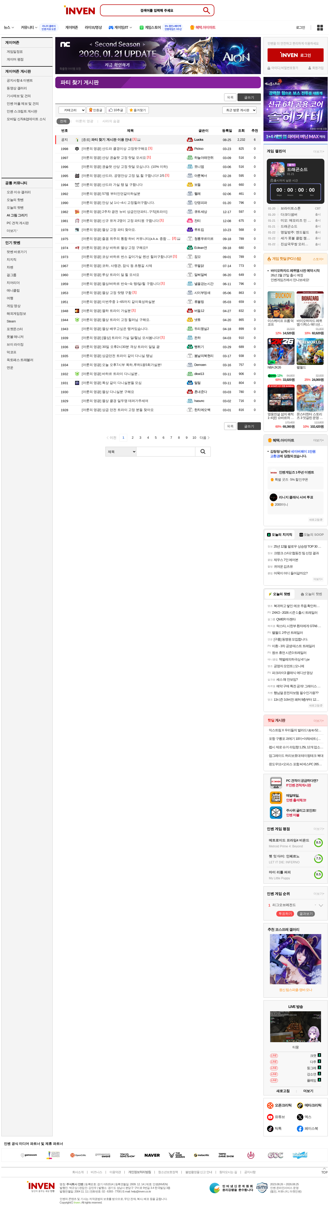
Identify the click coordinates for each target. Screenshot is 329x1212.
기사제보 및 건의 (19, 96)
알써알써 (200, 275)
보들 (197, 185)
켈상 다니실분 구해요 (108, 392)
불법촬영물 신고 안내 (198, 1172)
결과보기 (306, 914)
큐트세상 (200, 212)
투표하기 (285, 914)
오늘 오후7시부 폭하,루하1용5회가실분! (122, 365)
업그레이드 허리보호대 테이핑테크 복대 (296, 756)
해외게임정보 (16, 313)
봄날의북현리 (204, 356)
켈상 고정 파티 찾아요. (109, 230)
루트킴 (199, 230)
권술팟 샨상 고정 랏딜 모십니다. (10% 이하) (125, 167)
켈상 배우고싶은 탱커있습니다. (115, 329)
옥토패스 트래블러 (20, 360)
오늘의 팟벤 (15, 207)
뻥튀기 (199, 347)
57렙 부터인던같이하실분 (111, 194)
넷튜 (197, 320)
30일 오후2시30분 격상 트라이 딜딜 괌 (121, 347)
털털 (197, 383)
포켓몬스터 (15, 329)
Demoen (200, 365)
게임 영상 (13, 306)
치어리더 (13, 282)
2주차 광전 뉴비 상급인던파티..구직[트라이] (124, 212)
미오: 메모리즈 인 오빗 (296, 220)
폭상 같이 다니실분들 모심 (112, 383)
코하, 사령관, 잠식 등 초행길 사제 (117, 266)
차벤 (10, 267)
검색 (203, 451)
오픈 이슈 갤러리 (19, 192)
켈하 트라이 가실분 (106, 311)
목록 (230, 97)
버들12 (199, 311)
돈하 (197, 338)
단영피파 (200, 203)
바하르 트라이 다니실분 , (110, 374)
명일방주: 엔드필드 (295, 232)
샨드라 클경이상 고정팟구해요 (115, 149)
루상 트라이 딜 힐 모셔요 (110, 275)
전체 (63, 121)
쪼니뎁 (199, 167)
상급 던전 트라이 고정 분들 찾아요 (118, 410)
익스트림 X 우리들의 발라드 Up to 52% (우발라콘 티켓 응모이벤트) (296, 730)
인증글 (97, 110)
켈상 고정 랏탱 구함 (107, 293)
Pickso (198, 149)
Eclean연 (200, 248)
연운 (10, 367)
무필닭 (199, 266)
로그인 (300, 27)
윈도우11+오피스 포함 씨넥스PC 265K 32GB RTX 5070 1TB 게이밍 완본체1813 (296, 764)
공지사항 (249, 1172)
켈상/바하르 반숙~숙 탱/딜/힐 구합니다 (121, 284)
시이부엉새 (202, 293)
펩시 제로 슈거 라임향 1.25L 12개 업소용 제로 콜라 (296, 747)
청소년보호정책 (168, 1172)
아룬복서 (200, 176)
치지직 (11, 259)
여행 (10, 298)
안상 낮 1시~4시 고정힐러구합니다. (118, 203)
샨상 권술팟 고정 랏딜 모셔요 (114, 158)
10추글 (118, 110)
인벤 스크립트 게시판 (22, 111)
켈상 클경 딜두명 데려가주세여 (115, 401)
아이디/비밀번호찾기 (284, 68)
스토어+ (318, 259)
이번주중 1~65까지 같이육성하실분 (118, 302)
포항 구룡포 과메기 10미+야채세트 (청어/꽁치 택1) (296, 739)
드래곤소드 (297, 169)
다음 (203, 438)
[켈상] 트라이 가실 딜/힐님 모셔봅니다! (121, 338)
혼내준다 (200, 392)
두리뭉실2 (201, 329)
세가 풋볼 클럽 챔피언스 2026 (296, 238)
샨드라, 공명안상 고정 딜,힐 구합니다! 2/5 (123, 176)
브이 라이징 (15, 344)
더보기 (308, 1091)
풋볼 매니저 (15, 336)
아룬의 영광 (84, 121)
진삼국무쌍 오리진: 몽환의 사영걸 (296, 244)
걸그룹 (11, 275)
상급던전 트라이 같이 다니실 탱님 (117, 356)
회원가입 (318, 68)
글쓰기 (249, 97)
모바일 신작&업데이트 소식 (26, 119)
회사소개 (78, 1172)
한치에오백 (202, 410)
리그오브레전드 (284, 905)
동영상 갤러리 (17, 88)
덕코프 (11, 352)
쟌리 (197, 221)
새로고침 (314, 519)
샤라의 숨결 (111, 121)
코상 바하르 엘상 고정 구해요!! (115, 248)
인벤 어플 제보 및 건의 (23, 103)
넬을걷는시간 (204, 284)
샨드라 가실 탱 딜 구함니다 (112, 185)
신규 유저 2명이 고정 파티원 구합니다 (120, 221)
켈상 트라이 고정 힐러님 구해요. (116, 320)
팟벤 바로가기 (17, 251)
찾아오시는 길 (228, 1172)
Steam (11, 321)
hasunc (199, 401)
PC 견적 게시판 (18, 223)
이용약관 (115, 1172)
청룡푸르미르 (204, 239)
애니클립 (13, 290)
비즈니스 (96, 1172)
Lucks (198, 140)
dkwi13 (199, 374)
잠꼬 (197, 257)
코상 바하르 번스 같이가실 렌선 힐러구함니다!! (127, 257)
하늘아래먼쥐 (204, 158)
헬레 (197, 194)
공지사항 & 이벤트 (20, 80)
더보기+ (318, 151)
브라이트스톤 (291, 208)
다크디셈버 (289, 214)
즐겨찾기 (140, 110)
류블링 (199, 302)
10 (194, 438)
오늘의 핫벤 (15, 199)
